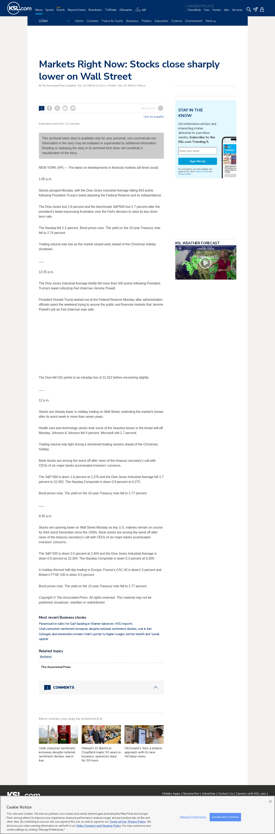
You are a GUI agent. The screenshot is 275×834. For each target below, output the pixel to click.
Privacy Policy (137, 822)
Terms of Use (202, 171)
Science (176, 21)
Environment (193, 21)
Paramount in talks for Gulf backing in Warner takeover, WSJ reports (86, 623)
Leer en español (154, 116)
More (211, 21)
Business (132, 21)
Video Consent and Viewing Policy (98, 826)
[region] (137, 815)
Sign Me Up (198, 161)
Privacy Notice (184, 174)
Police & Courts (112, 21)
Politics (147, 21)
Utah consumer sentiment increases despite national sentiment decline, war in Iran (95, 629)
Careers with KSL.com (251, 793)
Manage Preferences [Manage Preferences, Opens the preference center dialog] (193, 817)
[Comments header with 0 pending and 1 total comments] (101, 687)
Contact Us (225, 793)
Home (79, 21)
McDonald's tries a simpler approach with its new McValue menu (143, 752)
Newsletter (191, 793)
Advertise (208, 793)
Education (161, 21)
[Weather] (142, 11)
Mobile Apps (171, 793)
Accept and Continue (225, 817)
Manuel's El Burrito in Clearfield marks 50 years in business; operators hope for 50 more (101, 754)
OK (270, 801)
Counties (93, 21)
